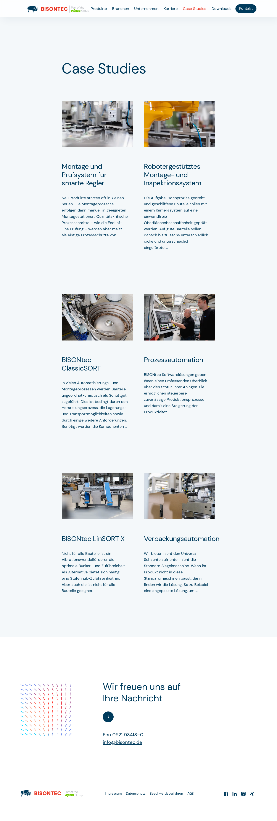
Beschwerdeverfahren (166, 793)
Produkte (99, 8)
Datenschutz (135, 793)
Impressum (113, 793)
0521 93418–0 (127, 735)
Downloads (221, 8)
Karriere (171, 8)
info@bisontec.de (122, 742)
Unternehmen (146, 8)
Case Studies (194, 8)
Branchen (120, 8)
